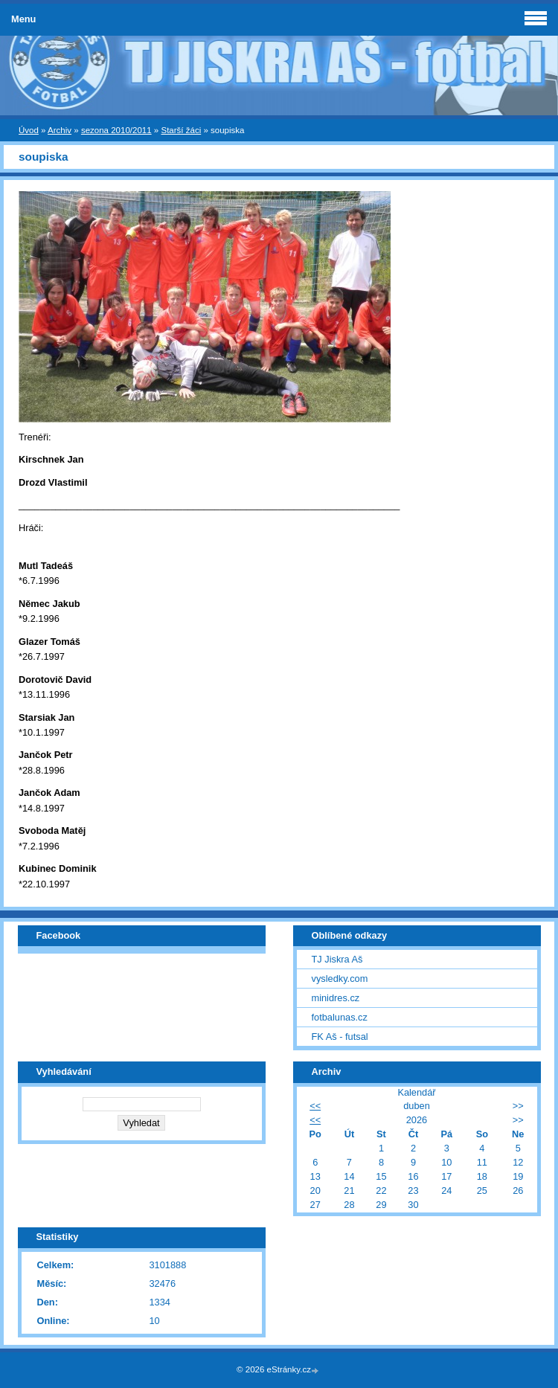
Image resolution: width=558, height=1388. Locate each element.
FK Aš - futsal (340, 1036)
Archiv (59, 130)
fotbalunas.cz (340, 1017)
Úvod (29, 130)
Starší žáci (181, 130)
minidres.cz (336, 997)
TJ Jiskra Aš (337, 959)
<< (315, 1105)
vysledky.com (340, 978)
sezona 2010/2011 (116, 130)
